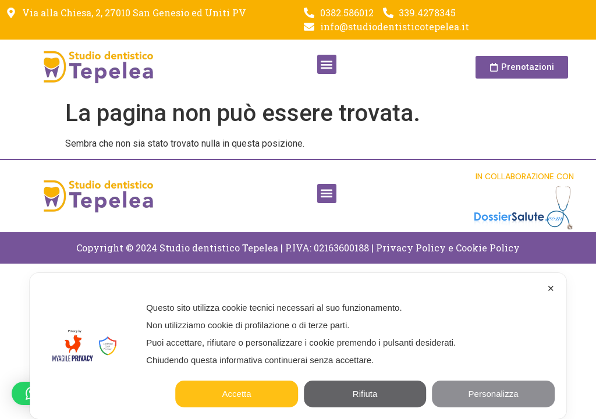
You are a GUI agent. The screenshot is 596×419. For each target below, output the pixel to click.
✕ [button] (551, 288)
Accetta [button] (236, 394)
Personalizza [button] (494, 394)
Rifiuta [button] (365, 394)
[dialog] (298, 346)
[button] (326, 64)
